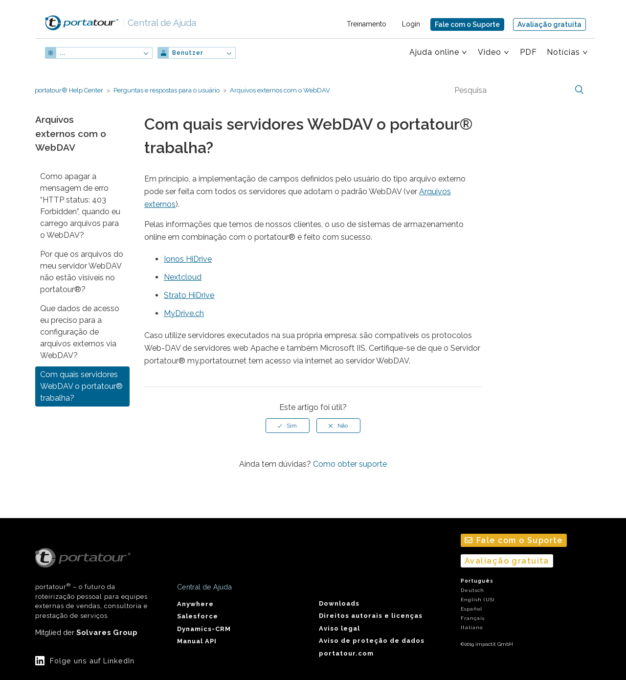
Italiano (472, 627)
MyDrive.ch (184, 313)
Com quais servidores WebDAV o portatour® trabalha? (81, 386)
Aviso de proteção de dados (372, 640)
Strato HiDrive (189, 295)
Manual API (197, 641)
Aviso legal (339, 628)
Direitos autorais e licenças (371, 615)
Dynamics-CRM (204, 629)
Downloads (339, 603)
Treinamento (366, 24)
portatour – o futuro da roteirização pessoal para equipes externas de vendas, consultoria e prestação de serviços (91, 583)
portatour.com (346, 653)
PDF (528, 52)
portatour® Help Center (69, 90)
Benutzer (187, 52)
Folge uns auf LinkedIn (92, 661)
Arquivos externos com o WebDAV (280, 90)
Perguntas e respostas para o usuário (166, 90)
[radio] (288, 425)
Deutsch (472, 590)
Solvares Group (106, 632)
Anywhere (195, 604)
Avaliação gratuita (549, 24)
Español (471, 609)
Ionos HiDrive (188, 259)
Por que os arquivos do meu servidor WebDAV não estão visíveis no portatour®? (81, 271)
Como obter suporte (350, 464)
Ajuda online (434, 52)
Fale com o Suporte (467, 24)
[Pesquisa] (518, 90)
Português (477, 581)
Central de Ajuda (159, 23)
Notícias (563, 52)
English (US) (477, 599)
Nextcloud (182, 277)
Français (473, 618)
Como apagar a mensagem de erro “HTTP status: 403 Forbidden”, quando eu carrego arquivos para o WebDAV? (80, 206)
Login (411, 24)
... (63, 52)
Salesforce (197, 616)
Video (489, 52)
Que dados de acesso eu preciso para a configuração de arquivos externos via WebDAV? (79, 332)
